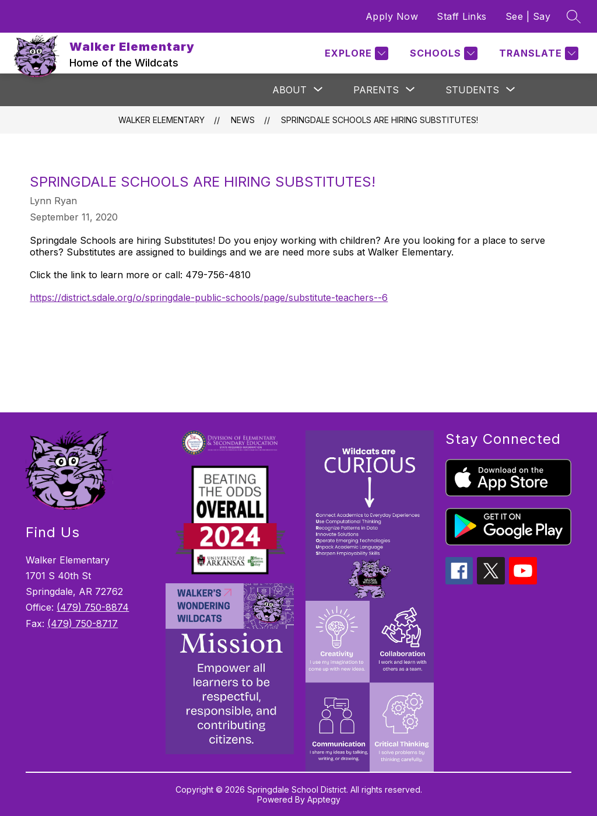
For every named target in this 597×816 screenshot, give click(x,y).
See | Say (528, 16)
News (243, 120)
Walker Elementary (161, 120)
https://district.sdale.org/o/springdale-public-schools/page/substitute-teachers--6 (209, 297)
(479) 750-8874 (93, 607)
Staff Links (462, 16)
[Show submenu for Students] (472, 90)
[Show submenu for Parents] (376, 90)
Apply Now (392, 16)
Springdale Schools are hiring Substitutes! (379, 120)
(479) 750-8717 (82, 623)
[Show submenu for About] (289, 90)
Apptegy (323, 799)
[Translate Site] (537, 53)
